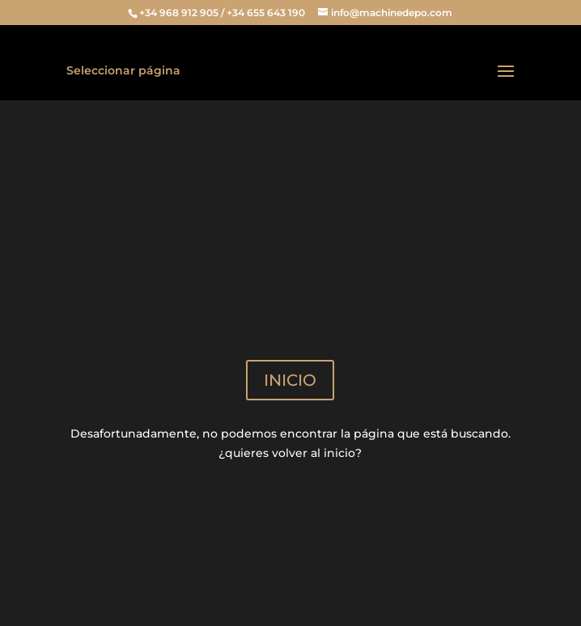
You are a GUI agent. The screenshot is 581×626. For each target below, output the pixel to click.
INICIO (290, 380)
